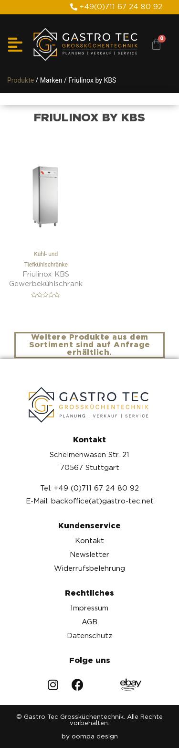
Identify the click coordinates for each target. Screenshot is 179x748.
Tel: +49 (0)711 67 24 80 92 (89, 488)
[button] (116, 7)
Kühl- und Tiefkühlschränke (46, 208)
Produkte (20, 80)
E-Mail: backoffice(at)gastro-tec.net (90, 501)
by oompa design (90, 736)
